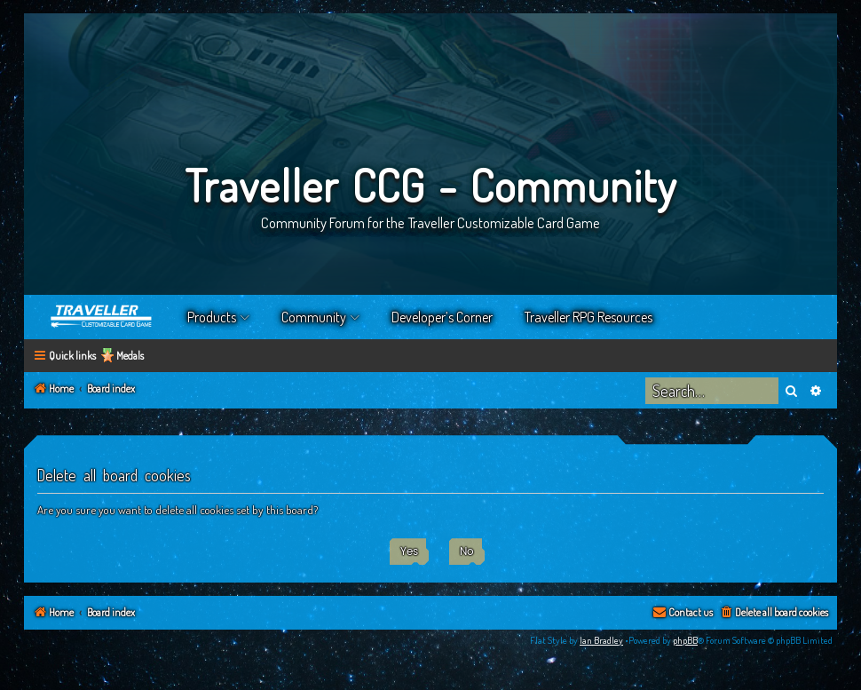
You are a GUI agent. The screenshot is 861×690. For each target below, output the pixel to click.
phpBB (685, 640)
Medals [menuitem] (130, 355)
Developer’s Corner (442, 317)
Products (211, 317)
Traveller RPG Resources (588, 317)
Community (313, 317)
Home (102, 317)
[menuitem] (773, 613)
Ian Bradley (601, 640)
